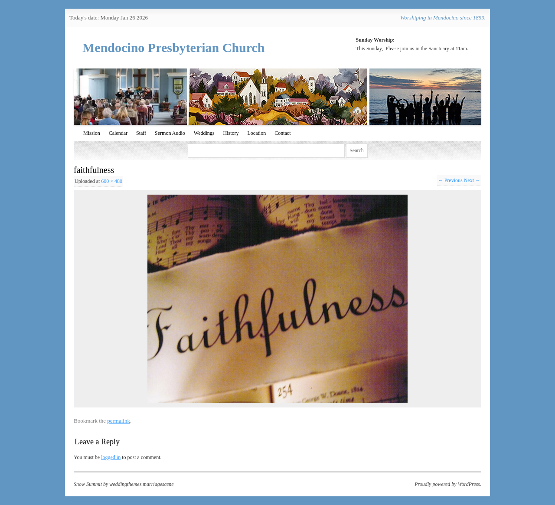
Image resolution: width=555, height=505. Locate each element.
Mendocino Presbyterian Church (173, 47)
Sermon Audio (170, 133)
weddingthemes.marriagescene (141, 484)
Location (256, 133)
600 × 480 (111, 181)
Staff (141, 133)
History (230, 133)
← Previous (450, 180)
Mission (91, 133)
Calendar (118, 133)
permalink (118, 420)
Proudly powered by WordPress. (448, 484)
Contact (282, 133)
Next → (472, 180)
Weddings (204, 133)
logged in (111, 457)
